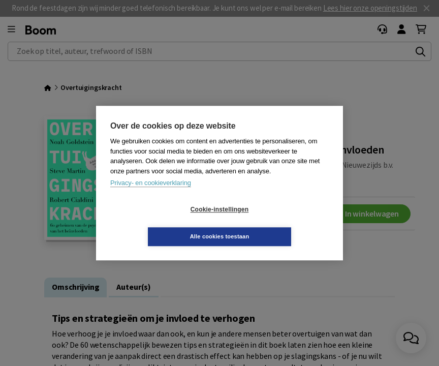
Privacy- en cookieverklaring (150, 196)
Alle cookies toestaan (280, 223)
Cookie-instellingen (159, 223)
